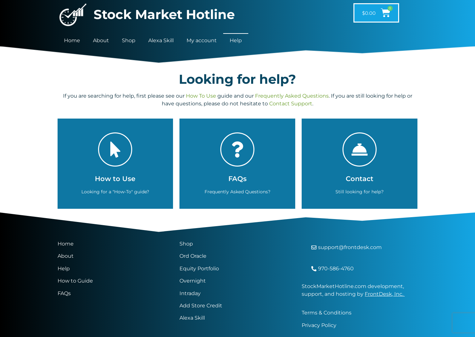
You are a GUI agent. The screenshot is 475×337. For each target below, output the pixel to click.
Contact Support (290, 104)
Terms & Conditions (327, 313)
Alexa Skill (161, 40)
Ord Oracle (192, 256)
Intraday (190, 293)
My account (202, 40)
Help (236, 40)
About (101, 40)
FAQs (64, 293)
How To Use (201, 96)
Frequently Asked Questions (292, 96)
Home (72, 40)
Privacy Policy (319, 325)
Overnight (192, 281)
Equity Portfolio (199, 268)
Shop (128, 40)
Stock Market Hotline (164, 14)
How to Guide (75, 281)
